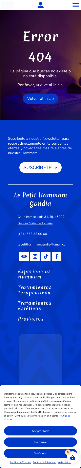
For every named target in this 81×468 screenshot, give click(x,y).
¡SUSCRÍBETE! (37, 167)
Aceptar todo (40, 431)
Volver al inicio (40, 98)
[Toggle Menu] (76, 5)
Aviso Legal (64, 462)
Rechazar (40, 442)
